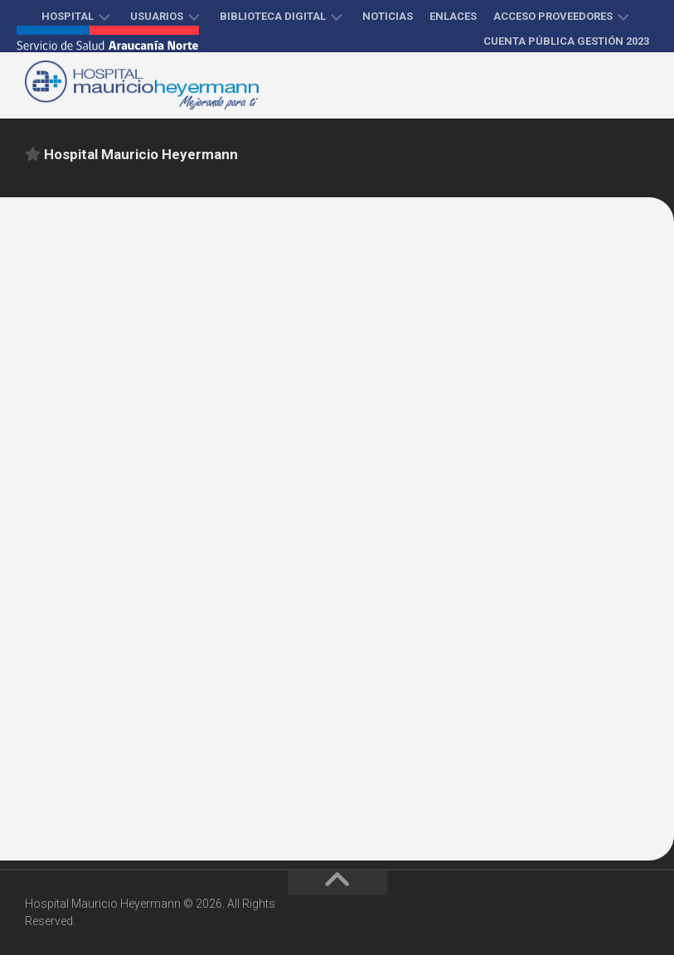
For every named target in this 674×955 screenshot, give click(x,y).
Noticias (387, 16)
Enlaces (453, 16)
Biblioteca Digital (273, 16)
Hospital (67, 16)
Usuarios (156, 16)
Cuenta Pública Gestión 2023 (566, 41)
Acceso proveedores (553, 16)
